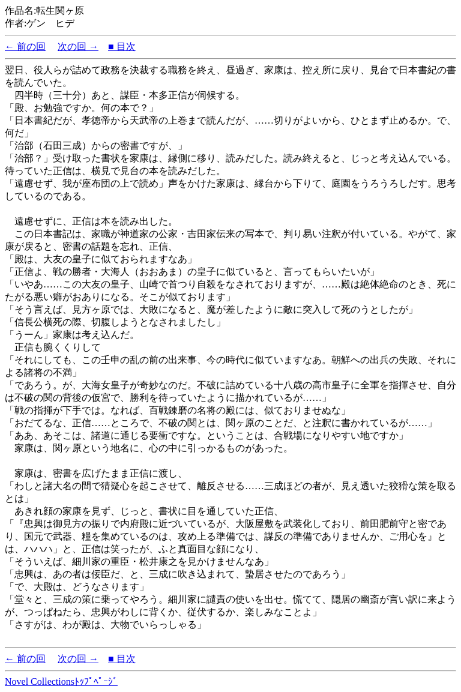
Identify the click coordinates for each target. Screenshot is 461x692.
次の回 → (78, 46)
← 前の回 (25, 46)
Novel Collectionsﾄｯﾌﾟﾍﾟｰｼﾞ (61, 681)
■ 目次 (122, 46)
